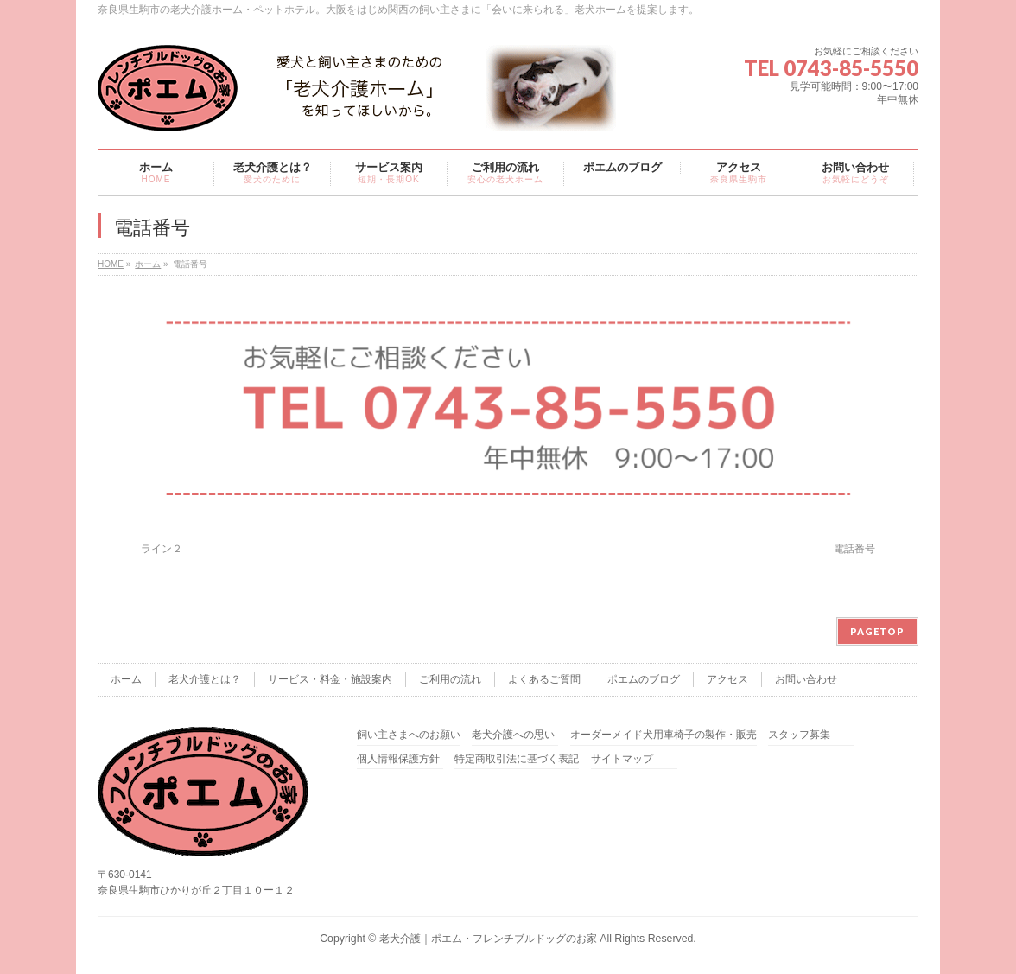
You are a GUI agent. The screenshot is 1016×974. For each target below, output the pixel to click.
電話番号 (854, 549)
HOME (111, 264)
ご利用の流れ (450, 679)
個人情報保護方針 (398, 759)
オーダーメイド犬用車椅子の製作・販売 (663, 735)
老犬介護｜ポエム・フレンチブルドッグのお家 (488, 939)
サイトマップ (622, 759)
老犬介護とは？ (204, 679)
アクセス (727, 679)
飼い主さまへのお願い (408, 735)
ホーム (148, 264)
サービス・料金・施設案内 (330, 679)
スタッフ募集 (799, 735)
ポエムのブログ (643, 679)
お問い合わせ (806, 679)
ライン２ (161, 549)
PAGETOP (877, 631)
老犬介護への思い (513, 735)
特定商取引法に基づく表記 (516, 759)
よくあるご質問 (544, 679)
